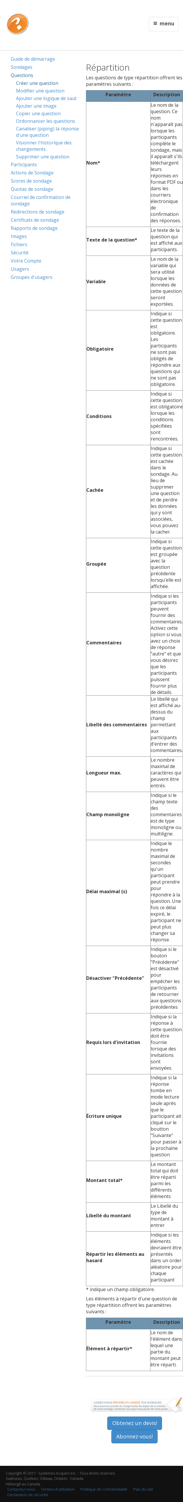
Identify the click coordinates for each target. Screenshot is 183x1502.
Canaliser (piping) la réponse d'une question (47, 131)
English (94, 7)
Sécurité (20, 252)
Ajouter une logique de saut (46, 98)
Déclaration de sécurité (27, 1494)
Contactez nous (114, 7)
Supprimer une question (42, 156)
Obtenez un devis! (134, 1422)
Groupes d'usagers (31, 277)
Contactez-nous (21, 1489)
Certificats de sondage (35, 220)
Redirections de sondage (37, 212)
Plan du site (143, 1489)
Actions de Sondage (32, 172)
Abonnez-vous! (134, 1436)
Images (19, 236)
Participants (24, 164)
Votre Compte (26, 261)
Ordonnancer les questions (45, 121)
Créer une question (37, 83)
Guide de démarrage (33, 59)
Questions (22, 75)
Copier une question (38, 113)
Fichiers (19, 244)
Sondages (21, 67)
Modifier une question (40, 91)
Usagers (20, 269)
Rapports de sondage (34, 228)
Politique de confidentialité (103, 1489)
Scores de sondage (31, 181)
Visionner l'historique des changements (44, 145)
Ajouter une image (36, 106)
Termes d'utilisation (58, 1489)
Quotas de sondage (32, 189)
